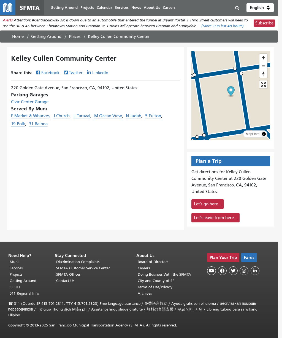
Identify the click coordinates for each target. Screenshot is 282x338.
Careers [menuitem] (169, 7)
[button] (260, 7)
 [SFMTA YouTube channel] (211, 271)
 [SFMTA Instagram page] (244, 271)
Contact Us (65, 280)
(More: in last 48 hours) (222, 26)
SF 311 (15, 287)
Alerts (8, 20)
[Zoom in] (263, 58)
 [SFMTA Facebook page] (222, 271)
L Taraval (82, 115)
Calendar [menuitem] (104, 7)
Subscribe (264, 23)
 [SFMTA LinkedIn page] (255, 271)
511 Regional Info (24, 293)
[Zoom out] (263, 66)
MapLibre (252, 134)
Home (18, 36)
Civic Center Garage (29, 101)
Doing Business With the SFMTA (164, 274)
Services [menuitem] (122, 7)
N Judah (133, 115)
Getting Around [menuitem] (64, 7)
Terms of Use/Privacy (155, 287)
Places (74, 36)
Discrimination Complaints (77, 261)
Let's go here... (207, 204)
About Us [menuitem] (152, 7)
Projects (16, 274)
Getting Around (46, 36)
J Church (61, 115)
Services (16, 268)
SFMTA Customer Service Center (83, 268)
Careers (144, 268)
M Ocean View (108, 115)
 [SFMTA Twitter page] (233, 271)
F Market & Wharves (30, 115)
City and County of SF (156, 280)
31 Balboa (38, 123)
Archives (145, 293)
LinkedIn (100, 72)
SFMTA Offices (68, 274)
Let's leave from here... (215, 217)
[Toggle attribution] (264, 134)
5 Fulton (153, 115)
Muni (14, 261)
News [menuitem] (136, 7)
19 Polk (18, 123)
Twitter (76, 72)
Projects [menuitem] (87, 7)
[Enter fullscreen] (263, 84)
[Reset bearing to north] (263, 74)
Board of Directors (153, 261)
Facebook (50, 72)
